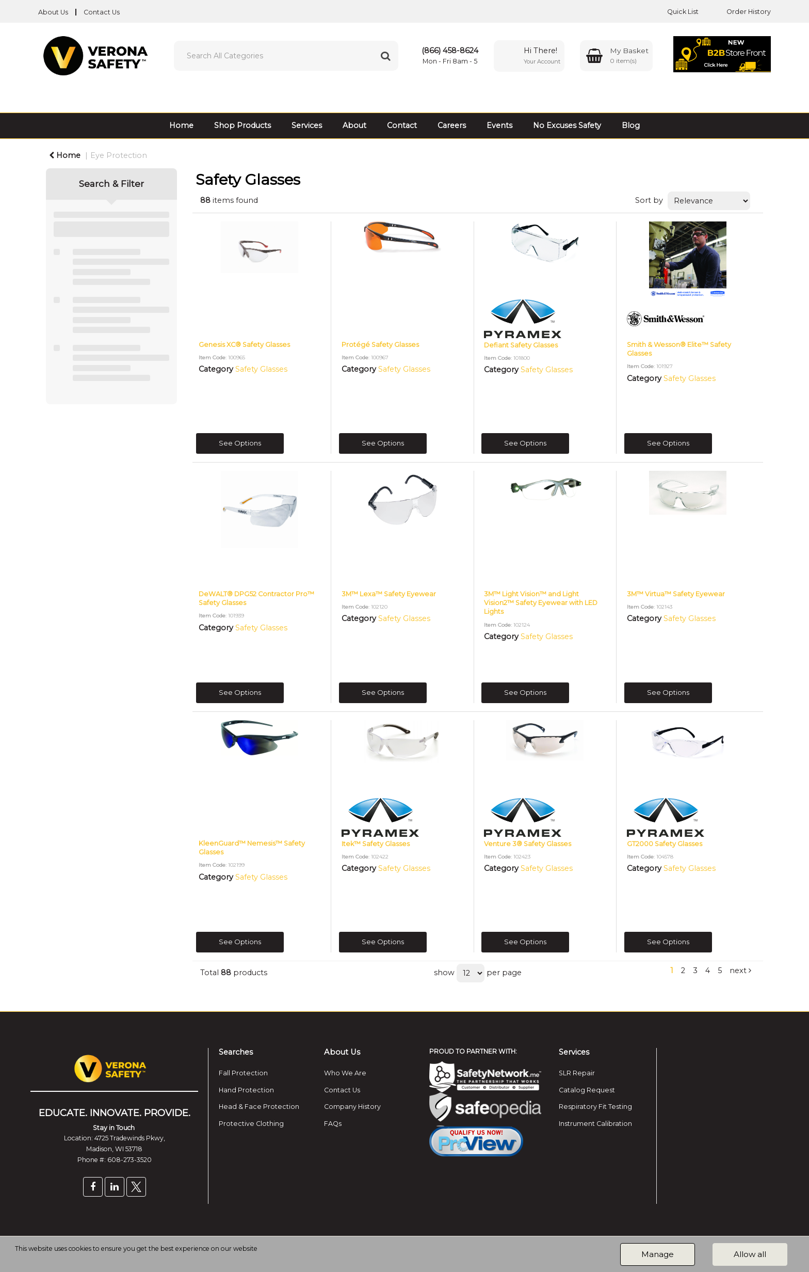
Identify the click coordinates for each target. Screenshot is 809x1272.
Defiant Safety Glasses (521, 345)
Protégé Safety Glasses (380, 344)
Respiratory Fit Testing (595, 1106)
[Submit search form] (385, 56)
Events (499, 125)
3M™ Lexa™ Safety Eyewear (389, 594)
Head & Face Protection (259, 1106)
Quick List (675, 11)
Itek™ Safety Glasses (376, 844)
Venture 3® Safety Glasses (527, 844)
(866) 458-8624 (450, 50)
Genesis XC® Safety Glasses (244, 344)
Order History (741, 11)
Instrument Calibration (595, 1123)
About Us (53, 12)
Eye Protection (118, 155)
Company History (352, 1106)
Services (307, 125)
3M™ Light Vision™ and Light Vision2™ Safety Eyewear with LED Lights (540, 603)
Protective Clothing (251, 1123)
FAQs (333, 1123)
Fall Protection (243, 1073)
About (354, 125)
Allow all (750, 1254)
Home (181, 125)
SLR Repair (577, 1073)
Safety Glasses (261, 369)
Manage (657, 1254)
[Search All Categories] (286, 56)
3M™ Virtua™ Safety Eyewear (676, 594)
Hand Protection (246, 1090)
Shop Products (242, 125)
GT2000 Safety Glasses (664, 844)
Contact (402, 125)
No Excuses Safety (567, 125)
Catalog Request (587, 1090)
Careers (452, 125)
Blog (631, 125)
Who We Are (345, 1073)
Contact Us (102, 12)
